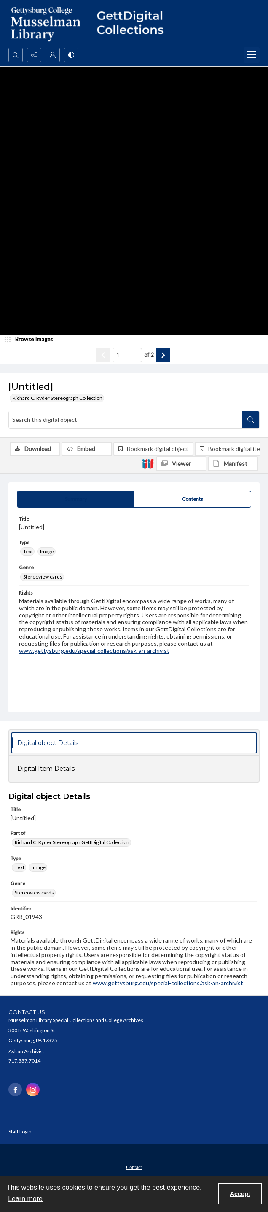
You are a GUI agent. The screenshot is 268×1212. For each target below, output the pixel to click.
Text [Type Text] (28, 551)
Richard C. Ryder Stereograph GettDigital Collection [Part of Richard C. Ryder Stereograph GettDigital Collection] (72, 842)
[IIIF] (148, 463)
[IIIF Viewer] (181, 463)
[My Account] (52, 55)
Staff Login (20, 1131)
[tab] (75, 499)
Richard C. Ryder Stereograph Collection (57, 398)
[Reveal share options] (34, 55)
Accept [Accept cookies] (240, 1193)
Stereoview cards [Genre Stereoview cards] (42, 576)
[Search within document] (250, 419)
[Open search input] (15, 55)
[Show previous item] (103, 355)
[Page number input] (127, 355)
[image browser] (31, 339)
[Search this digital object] (125, 419)
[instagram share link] (33, 1089)
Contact (134, 1167)
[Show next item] (163, 355)
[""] (134, 23)
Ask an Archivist (26, 1051)
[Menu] (252, 55)
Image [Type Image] (47, 551)
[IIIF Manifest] (233, 463)
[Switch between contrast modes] (71, 55)
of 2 (149, 354)
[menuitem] (134, 1166)
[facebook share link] (15, 1089)
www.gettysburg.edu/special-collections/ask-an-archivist (94, 650)
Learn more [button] (25, 1198)
